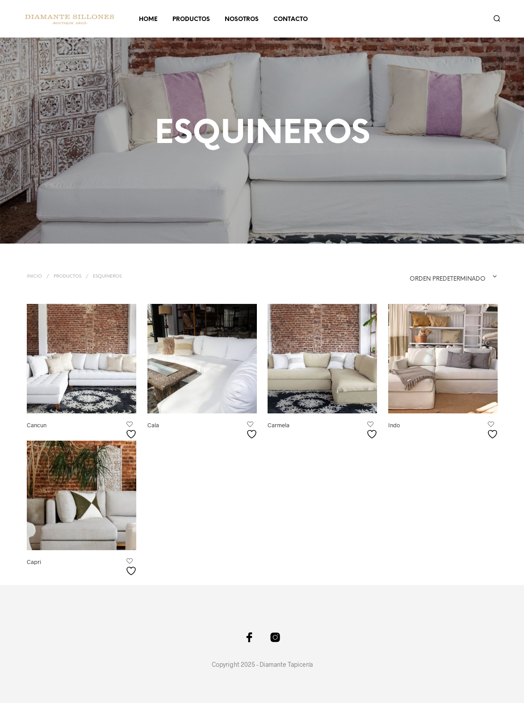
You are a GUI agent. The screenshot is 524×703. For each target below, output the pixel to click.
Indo (394, 424)
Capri (34, 561)
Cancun (36, 424)
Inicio (34, 276)
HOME (148, 19)
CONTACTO (290, 19)
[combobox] (435, 276)
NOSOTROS (242, 19)
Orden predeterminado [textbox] (448, 279)
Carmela (278, 424)
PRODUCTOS (191, 19)
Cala (153, 424)
